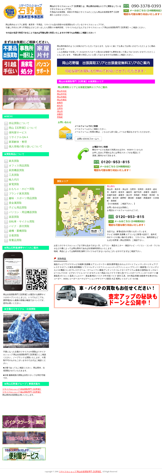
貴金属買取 (15, 202)
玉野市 (60, 108)
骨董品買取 (15, 240)
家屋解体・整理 (18, 141)
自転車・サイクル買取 (22, 221)
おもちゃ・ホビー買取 (22, 188)
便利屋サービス (18, 132)
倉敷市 (60, 103)
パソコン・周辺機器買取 (23, 212)
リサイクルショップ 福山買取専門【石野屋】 (21, 392)
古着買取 (14, 235)
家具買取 (14, 161)
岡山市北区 (62, 91)
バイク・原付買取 (19, 226)
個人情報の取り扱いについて (25, 146)
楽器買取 (14, 216)
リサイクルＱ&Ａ (19, 137)
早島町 (60, 117)
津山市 (60, 111)
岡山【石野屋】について (23, 127)
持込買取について (19, 123)
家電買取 (14, 184)
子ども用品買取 (18, 207)
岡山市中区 (62, 94)
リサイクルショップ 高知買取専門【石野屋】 (21, 389)
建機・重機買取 (18, 230)
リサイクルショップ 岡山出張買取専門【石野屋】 (80, 471)
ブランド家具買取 (19, 193)
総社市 (60, 105)
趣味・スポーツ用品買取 (23, 198)
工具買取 (14, 175)
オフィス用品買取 (19, 165)
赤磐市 (60, 114)
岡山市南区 (62, 97)
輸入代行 (14, 179)
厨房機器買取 (16, 170)
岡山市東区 (62, 100)
